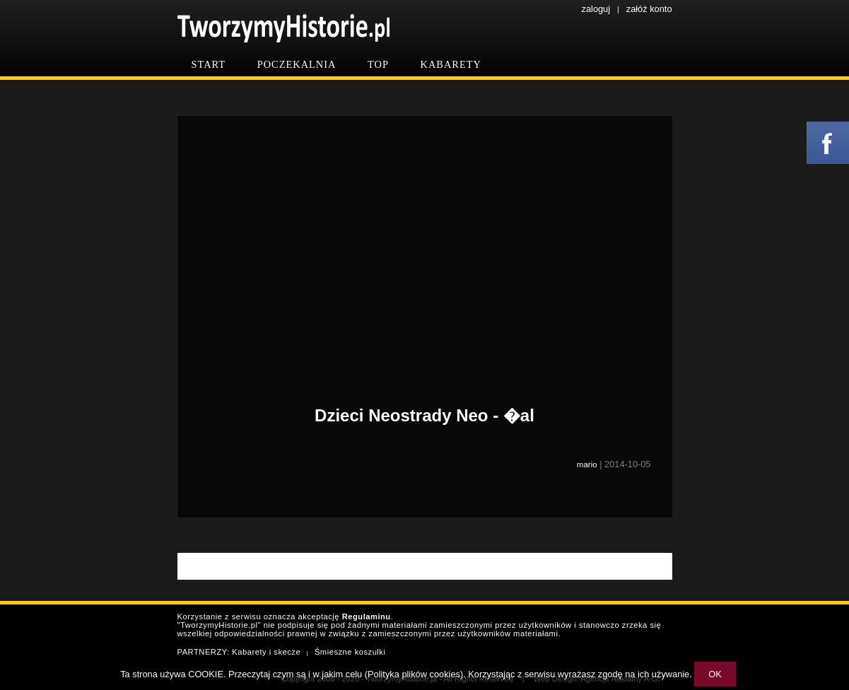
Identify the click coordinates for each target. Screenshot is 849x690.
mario (587, 464)
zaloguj (596, 9)
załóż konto (649, 9)
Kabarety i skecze (266, 652)
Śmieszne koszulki (350, 652)
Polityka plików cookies (414, 674)
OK (715, 674)
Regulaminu (366, 616)
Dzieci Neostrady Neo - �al (424, 415)
